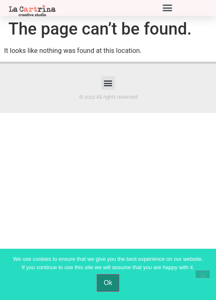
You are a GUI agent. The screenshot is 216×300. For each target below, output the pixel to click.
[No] (203, 274)
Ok (108, 282)
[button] (168, 8)
